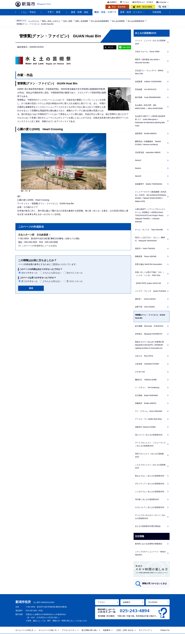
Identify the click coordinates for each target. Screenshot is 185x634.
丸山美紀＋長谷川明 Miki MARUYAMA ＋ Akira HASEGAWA (149, 106)
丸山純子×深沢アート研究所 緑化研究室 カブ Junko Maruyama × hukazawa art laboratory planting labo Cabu (150, 121)
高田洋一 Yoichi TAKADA (145, 248)
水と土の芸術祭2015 (136, 21)
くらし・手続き (28, 12)
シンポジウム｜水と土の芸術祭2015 (149, 492)
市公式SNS (152, 602)
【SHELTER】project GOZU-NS (148, 283)
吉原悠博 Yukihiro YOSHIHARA (148, 82)
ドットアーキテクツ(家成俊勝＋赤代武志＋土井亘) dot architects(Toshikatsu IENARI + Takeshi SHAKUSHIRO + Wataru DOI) (150, 196)
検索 (164, 7)
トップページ (33, 21)
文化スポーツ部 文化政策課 (33, 234)
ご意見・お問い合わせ (124, 630)
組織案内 (113, 2)
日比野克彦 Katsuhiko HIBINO (147, 152)
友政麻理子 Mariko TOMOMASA (148, 184)
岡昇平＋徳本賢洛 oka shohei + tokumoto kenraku (147, 61)
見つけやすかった (29, 281)
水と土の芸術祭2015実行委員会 (148, 526)
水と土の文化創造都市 (100, 21)
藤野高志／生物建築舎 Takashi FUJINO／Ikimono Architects (148, 143)
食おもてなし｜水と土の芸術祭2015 (149, 476)
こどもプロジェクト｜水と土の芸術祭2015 (150, 466)
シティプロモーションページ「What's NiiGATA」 (150, 553)
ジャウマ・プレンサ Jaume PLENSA (150, 291)
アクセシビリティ (69, 630)
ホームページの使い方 (48, 630)
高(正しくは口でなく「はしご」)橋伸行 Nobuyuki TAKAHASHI (150, 239)
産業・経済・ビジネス (131, 12)
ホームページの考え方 (24, 630)
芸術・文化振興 (81, 21)
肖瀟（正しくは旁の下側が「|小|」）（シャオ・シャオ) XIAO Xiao (150, 273)
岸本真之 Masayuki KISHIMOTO (148, 334)
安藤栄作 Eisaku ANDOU (145, 403)
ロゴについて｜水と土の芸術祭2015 (149, 507)
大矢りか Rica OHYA (144, 356)
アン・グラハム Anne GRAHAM (148, 411)
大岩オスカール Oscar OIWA (147, 52)
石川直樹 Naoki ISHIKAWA (146, 395)
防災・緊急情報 (118, 7)
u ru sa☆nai (140, 372)
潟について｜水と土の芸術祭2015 (148, 435)
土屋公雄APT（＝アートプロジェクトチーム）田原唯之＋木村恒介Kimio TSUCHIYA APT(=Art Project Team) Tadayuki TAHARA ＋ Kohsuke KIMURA (150, 215)
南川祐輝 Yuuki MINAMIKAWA (148, 97)
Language (162, 2)
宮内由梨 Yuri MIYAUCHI (145, 89)
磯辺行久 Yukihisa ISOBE (146, 380)
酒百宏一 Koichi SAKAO (145, 299)
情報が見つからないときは (154, 583)
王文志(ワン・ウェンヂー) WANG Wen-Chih (149, 72)
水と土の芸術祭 (118, 21)
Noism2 (138, 160)
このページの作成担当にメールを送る (39, 246)
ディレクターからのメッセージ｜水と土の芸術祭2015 (150, 516)
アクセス (125, 2)
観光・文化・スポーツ (105, 12)
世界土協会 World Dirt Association (148, 264)
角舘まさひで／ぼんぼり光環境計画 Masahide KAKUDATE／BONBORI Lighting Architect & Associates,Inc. (150, 345)
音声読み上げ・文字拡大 (144, 2)
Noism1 (138, 168)
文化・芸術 (67, 21)
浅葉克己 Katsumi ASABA (145, 427)
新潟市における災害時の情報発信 (148, 544)
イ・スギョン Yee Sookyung (147, 387)
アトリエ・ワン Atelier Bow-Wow (148, 419)
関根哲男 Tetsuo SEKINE (145, 256)
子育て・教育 (54, 12)
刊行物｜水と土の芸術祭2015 (147, 499)
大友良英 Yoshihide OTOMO (147, 364)
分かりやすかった (29, 273)
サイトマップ (144, 630)
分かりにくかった (74, 273)
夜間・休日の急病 (144, 7)
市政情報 (156, 12)
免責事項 (106, 630)
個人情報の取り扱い (90, 630)
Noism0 (138, 176)
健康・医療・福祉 (79, 12)
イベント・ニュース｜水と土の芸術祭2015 (150, 42)
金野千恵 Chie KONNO (145, 307)
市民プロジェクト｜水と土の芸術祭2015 (149, 455)
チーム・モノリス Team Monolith (149, 230)
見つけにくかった (74, 281)
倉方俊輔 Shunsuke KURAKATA (149, 326)
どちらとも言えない (52, 273)
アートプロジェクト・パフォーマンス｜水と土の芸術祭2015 (150, 444)
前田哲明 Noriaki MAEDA (145, 133)
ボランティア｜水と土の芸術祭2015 (149, 484)
